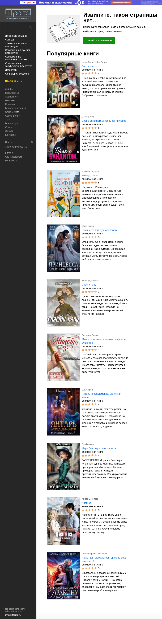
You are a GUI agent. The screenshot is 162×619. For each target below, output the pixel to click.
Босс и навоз (89, 66)
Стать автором (13, 156)
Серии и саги (12, 115)
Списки (9, 112)
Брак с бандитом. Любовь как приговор (104, 120)
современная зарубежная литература (18, 64)
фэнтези (10, 39)
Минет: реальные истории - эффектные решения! (104, 341)
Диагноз (86, 503)
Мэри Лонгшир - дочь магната (99, 448)
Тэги (7, 119)
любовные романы (16, 35)
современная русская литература (18, 51)
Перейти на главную (99, 40)
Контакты (10, 134)
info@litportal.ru (13, 615)
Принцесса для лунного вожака (100, 230)
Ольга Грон (87, 390)
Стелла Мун (88, 117)
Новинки (10, 104)
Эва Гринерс (88, 444)
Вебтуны (10, 100)
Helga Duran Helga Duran (94, 62)
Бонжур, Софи (90, 175)
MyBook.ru (11, 160)
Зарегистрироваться (16, 146)
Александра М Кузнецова (94, 553)
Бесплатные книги (15, 108)
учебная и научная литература (16, 45)
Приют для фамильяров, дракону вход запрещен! (104, 559)
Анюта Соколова (90, 499)
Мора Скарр (88, 226)
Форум (9, 131)
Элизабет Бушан (90, 171)
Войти (8, 142)
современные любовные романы (16, 58)
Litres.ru (9, 153)
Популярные (12, 92)
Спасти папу (89, 284)
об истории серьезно (17, 73)
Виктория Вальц (90, 335)
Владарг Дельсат (90, 280)
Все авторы (11, 123)
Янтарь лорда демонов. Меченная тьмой (101, 395)
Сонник (9, 127)
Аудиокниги (11, 96)
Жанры (9, 89)
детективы (11, 69)
